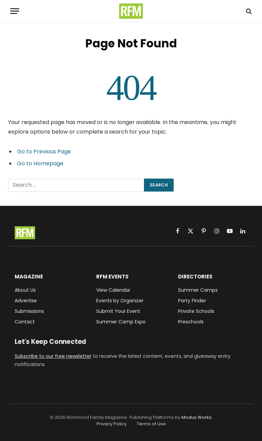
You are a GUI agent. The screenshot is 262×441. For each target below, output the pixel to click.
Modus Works (196, 417)
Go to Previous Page (44, 151)
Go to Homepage (40, 163)
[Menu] (14, 11)
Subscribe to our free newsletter (53, 356)
